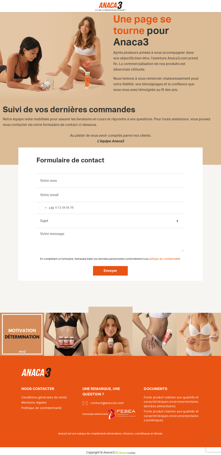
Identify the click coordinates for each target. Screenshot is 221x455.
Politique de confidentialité (41, 408)
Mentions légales (34, 402)
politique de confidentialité (164, 259)
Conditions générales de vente (44, 397)
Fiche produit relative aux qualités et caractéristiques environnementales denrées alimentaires (171, 402)
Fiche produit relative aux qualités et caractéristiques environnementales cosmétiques (171, 416)
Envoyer (110, 271)
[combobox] (46, 208)
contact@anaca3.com (103, 403)
